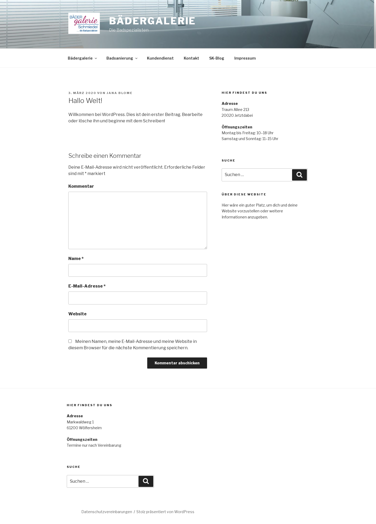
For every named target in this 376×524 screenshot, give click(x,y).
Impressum (245, 58)
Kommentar (81, 186)
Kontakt (191, 58)
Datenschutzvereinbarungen (106, 511)
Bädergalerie (152, 21)
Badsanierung (122, 58)
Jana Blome (120, 93)
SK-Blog (216, 58)
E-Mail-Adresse (87, 286)
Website (77, 313)
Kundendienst (160, 58)
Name (76, 258)
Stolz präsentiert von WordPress (165, 511)
